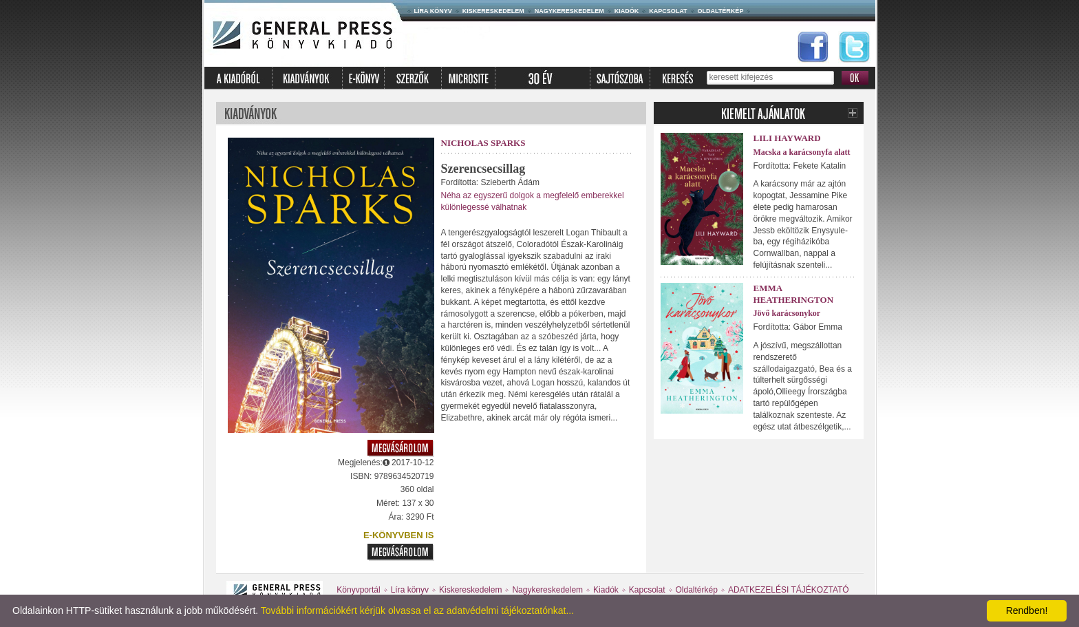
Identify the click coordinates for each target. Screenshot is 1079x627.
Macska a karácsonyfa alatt (802, 152)
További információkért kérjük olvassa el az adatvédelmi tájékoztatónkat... (417, 610)
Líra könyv (433, 11)
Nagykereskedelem (569, 11)
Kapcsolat (668, 11)
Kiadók (627, 11)
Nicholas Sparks (483, 143)
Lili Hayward (787, 138)
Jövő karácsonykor (787, 313)
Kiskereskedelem (493, 11)
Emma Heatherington (794, 294)
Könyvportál (358, 590)
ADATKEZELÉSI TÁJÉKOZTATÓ (788, 590)
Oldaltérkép (721, 11)
